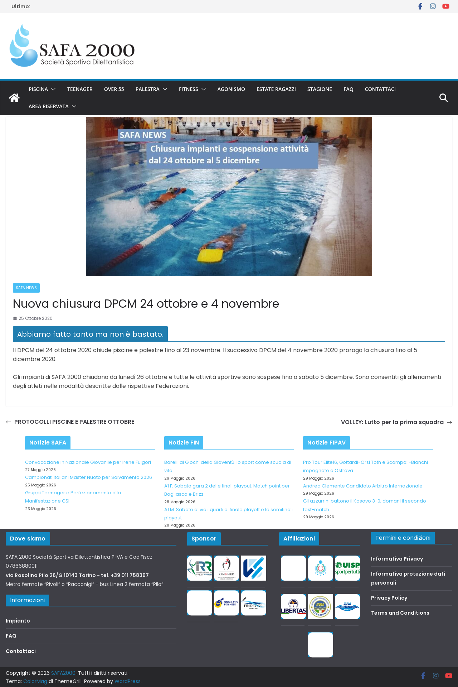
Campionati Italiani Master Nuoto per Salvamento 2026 (88, 477)
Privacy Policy (389, 597)
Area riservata (49, 106)
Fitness (188, 89)
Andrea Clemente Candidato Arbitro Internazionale (363, 485)
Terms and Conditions (400, 612)
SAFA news (26, 287)
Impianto (18, 620)
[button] (52, 89)
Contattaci (380, 89)
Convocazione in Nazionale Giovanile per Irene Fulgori (88, 462)
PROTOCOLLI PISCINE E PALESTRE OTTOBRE (70, 422)
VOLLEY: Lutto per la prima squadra (396, 422)
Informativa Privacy (397, 558)
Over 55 (114, 89)
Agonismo (231, 89)
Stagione (319, 89)
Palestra (148, 89)
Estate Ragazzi (276, 89)
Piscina (38, 89)
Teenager (80, 89)
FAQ (349, 89)
